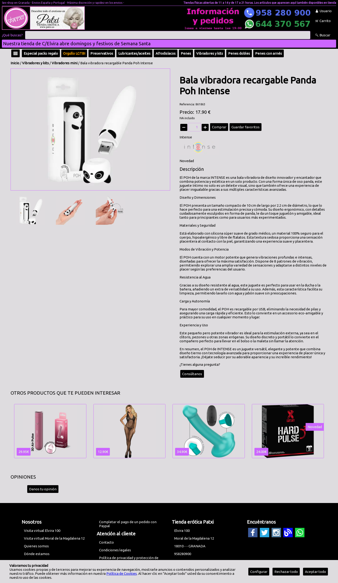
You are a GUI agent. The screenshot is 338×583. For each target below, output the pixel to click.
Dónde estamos (37, 554)
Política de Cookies (121, 573)
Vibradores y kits (35, 63)
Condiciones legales (115, 550)
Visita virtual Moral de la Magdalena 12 (54, 538)
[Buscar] (167, 35)
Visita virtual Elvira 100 (42, 531)
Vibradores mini (64, 63)
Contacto (106, 542)
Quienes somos (36, 546)
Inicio (15, 63)
